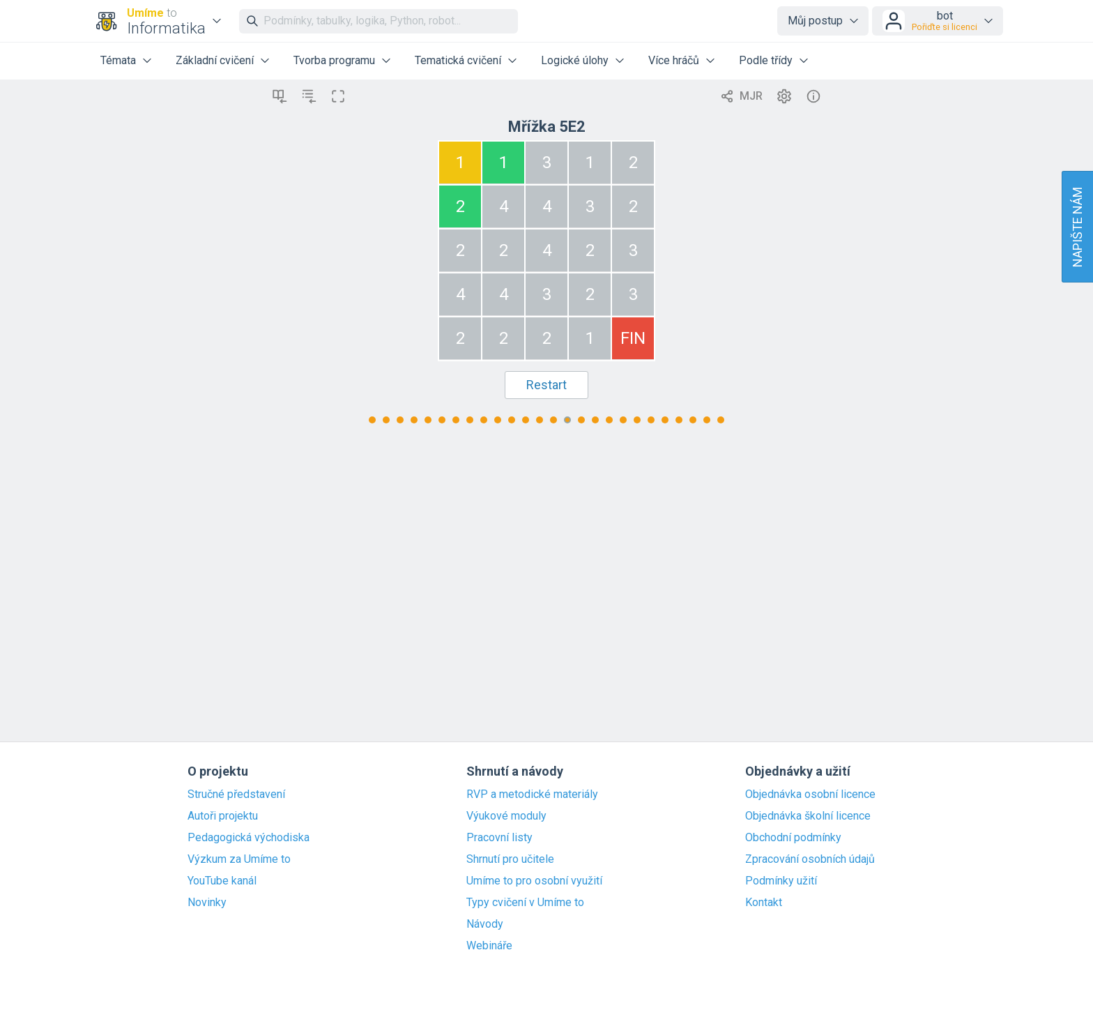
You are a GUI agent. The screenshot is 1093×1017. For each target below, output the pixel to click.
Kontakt (763, 902)
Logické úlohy (575, 60)
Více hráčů (673, 60)
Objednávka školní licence (808, 816)
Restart (546, 384)
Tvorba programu (334, 60)
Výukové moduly (506, 816)
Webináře (489, 946)
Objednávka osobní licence (810, 794)
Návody (484, 924)
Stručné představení (236, 794)
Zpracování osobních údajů (810, 859)
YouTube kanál (222, 881)
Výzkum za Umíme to (239, 859)
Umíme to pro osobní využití (534, 881)
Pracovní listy (499, 837)
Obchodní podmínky (793, 837)
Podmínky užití (781, 881)
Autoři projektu (223, 816)
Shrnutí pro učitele (510, 859)
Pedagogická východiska (248, 837)
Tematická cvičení (458, 60)
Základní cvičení (215, 60)
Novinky (207, 902)
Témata (118, 60)
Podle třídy (766, 60)
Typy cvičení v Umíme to (525, 902)
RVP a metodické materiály (532, 794)
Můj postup (815, 20)
